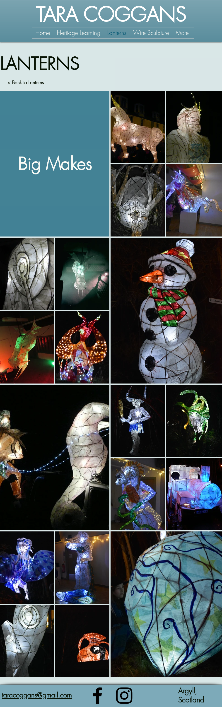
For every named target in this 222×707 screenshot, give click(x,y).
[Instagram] (124, 696)
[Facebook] (98, 696)
